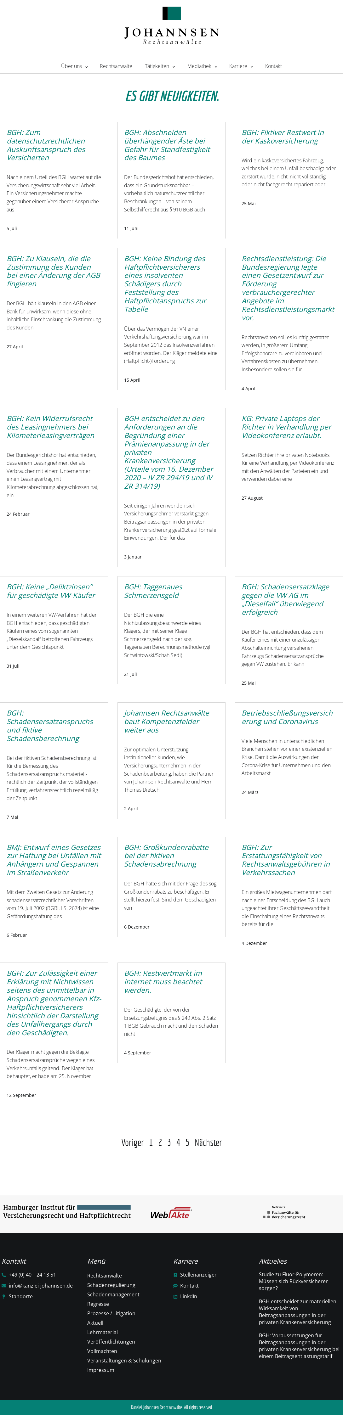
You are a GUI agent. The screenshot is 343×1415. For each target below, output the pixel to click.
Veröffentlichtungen (111, 1341)
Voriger (132, 1142)
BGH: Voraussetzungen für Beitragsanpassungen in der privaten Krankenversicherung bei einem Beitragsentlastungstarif (299, 1346)
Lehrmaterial (102, 1332)
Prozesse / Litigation (111, 1313)
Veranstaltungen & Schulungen (124, 1360)
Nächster (208, 1142)
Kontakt (273, 66)
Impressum (100, 1370)
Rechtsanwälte (116, 66)
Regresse (98, 1303)
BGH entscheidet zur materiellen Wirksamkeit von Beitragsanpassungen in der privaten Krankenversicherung (297, 1312)
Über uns (74, 65)
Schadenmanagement (113, 1294)
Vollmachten (102, 1351)
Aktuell (95, 1322)
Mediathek (202, 65)
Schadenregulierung (111, 1285)
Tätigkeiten (159, 65)
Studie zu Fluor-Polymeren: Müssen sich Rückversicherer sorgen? (293, 1281)
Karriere (241, 65)
